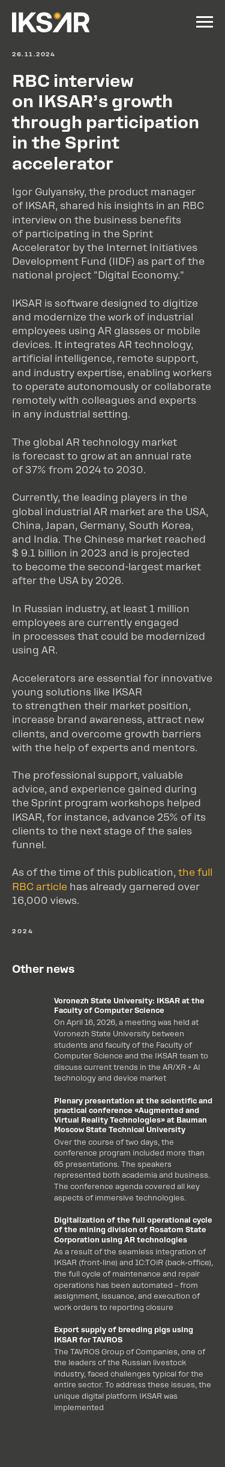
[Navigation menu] (204, 22)
